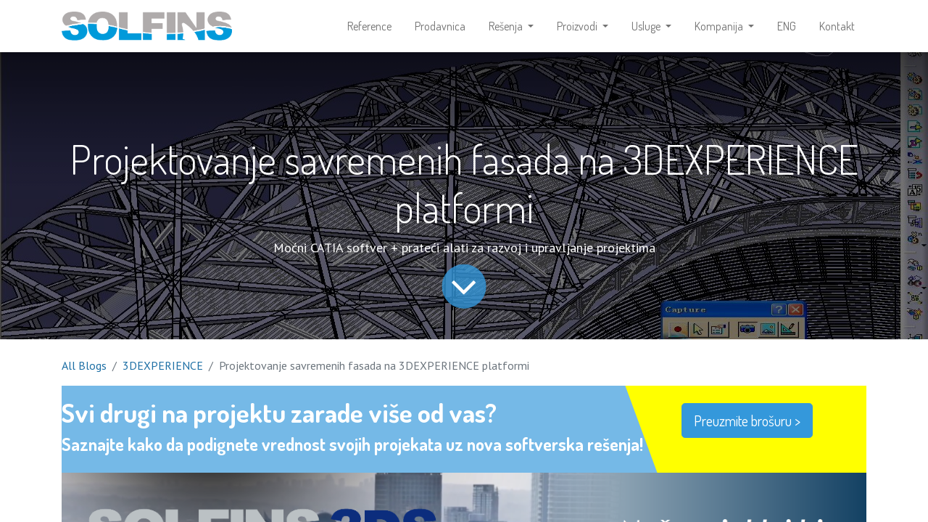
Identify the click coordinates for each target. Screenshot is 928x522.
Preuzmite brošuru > (747, 420)
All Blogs (84, 365)
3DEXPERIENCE (163, 365)
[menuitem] (369, 26)
